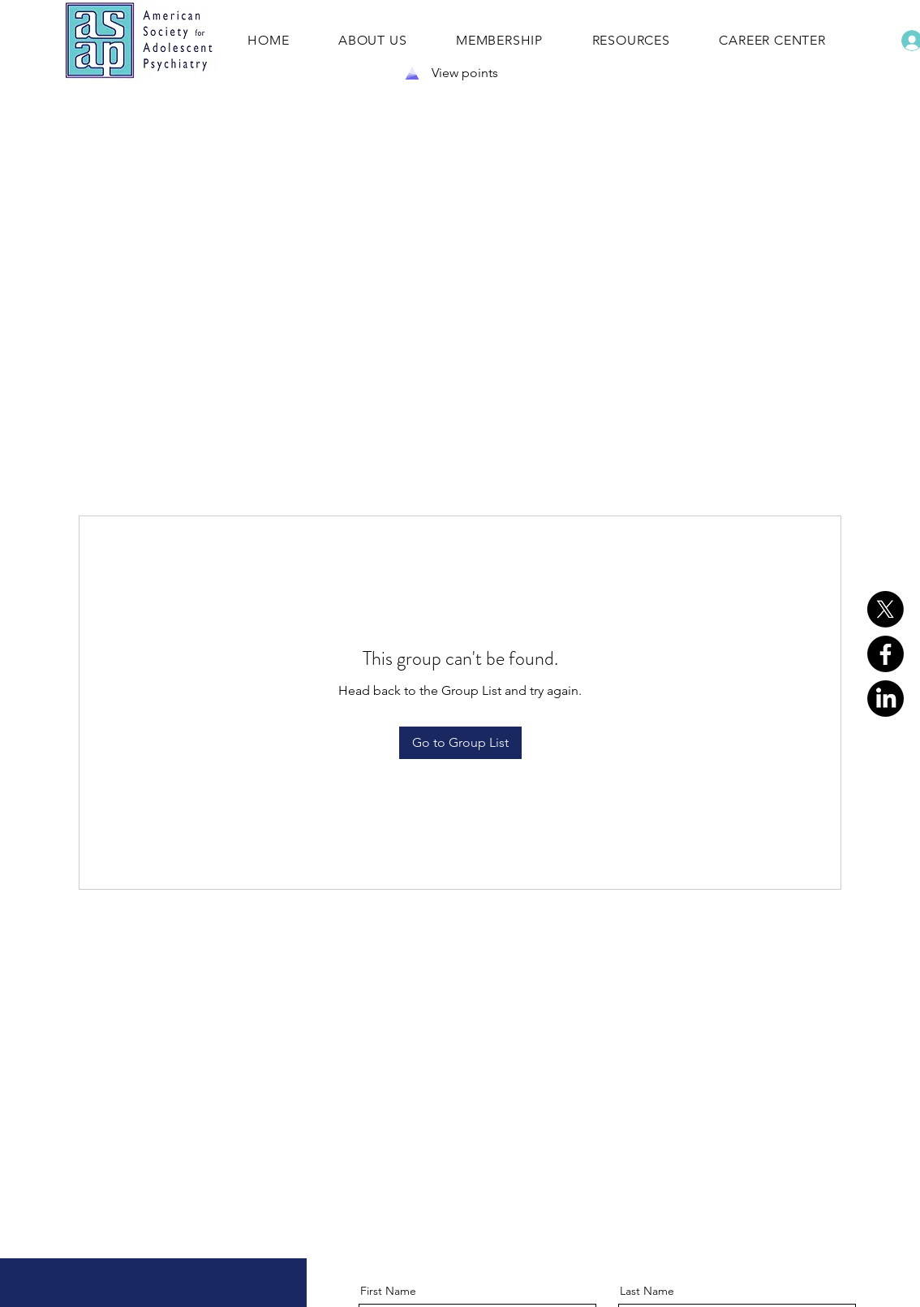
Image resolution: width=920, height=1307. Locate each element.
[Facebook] (885, 654)
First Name (388, 1290)
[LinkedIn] (885, 698)
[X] (885, 609)
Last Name (647, 1290)
